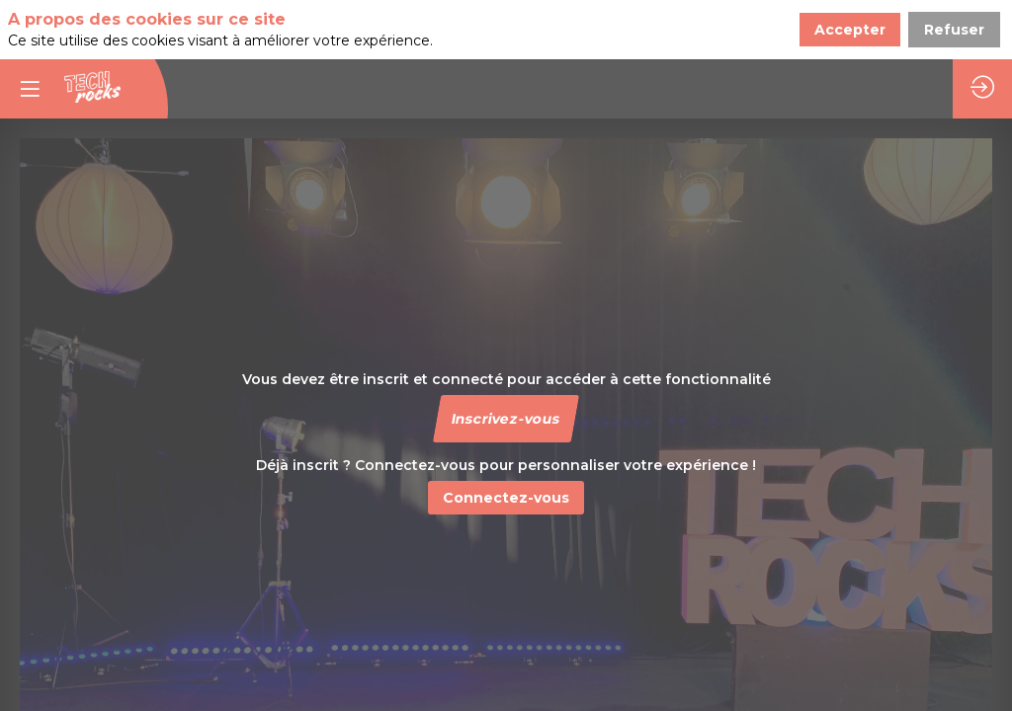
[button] (506, 418)
